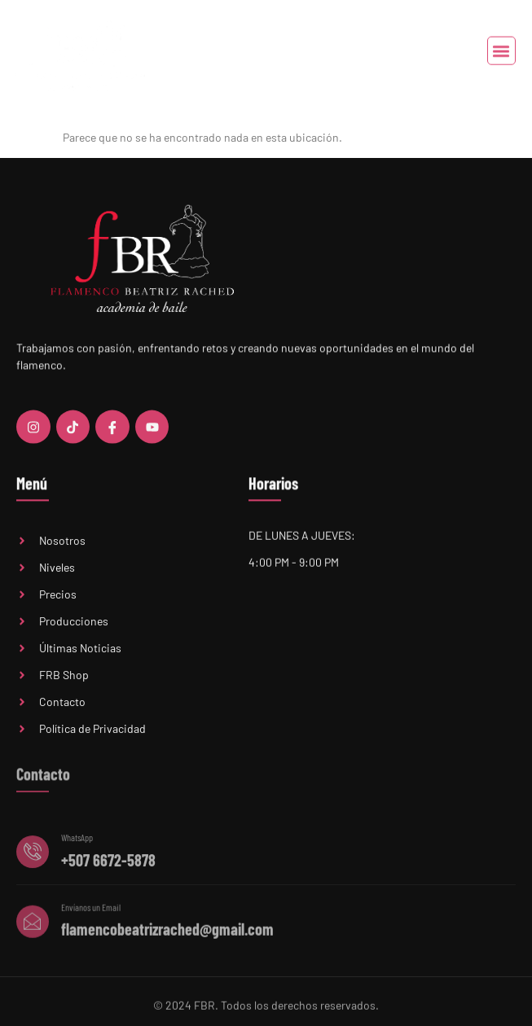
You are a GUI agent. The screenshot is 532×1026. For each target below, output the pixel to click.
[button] (501, 51)
